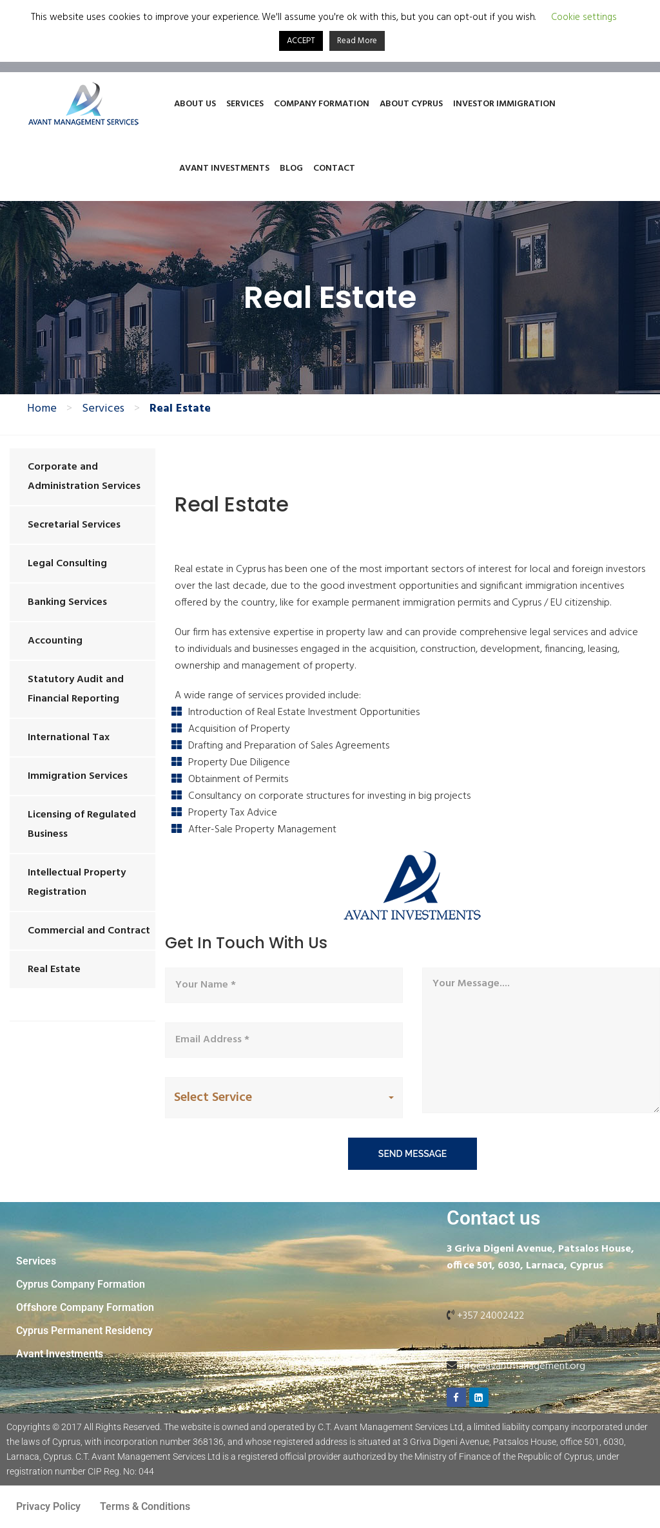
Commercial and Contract (89, 930)
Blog (291, 168)
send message (412, 1154)
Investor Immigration (504, 104)
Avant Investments (224, 168)
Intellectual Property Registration (77, 882)
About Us (195, 104)
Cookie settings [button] (584, 17)
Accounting (55, 641)
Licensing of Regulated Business (82, 825)
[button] (284, 1098)
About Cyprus (411, 104)
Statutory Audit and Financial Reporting (76, 689)
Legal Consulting (67, 563)
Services (245, 104)
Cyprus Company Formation (80, 1284)
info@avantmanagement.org (522, 1366)
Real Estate (54, 969)
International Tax (69, 737)
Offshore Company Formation (85, 1307)
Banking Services (67, 602)
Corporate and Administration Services (84, 477)
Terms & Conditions (145, 1506)
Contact (334, 168)
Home (42, 409)
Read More (357, 41)
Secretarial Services (74, 525)
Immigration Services (78, 776)
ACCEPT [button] (301, 41)
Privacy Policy (48, 1506)
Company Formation (321, 104)
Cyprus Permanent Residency (84, 1330)
